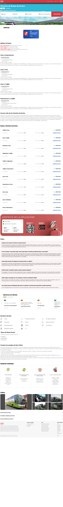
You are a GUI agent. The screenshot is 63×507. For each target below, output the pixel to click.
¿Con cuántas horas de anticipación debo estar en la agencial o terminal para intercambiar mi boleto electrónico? (26, 285)
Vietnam (58, 428)
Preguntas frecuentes (45, 429)
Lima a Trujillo (5, 137)
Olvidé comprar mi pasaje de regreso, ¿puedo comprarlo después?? (16, 270)
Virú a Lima (5, 192)
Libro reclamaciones (44, 427)
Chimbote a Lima (6, 145)
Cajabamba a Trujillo (7, 153)
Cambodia (59, 429)
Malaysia (58, 427)
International (59, 433)
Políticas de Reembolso (45, 428)
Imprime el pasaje (49, 1)
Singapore (59, 426)
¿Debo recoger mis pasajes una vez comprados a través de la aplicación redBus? (19, 277)
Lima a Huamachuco (7, 207)
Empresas (28, 426)
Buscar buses (57, 14)
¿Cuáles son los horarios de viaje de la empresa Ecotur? (14, 242)
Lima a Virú (5, 176)
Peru (58, 432)
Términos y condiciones (45, 423)
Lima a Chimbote (6, 199)
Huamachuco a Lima (7, 184)
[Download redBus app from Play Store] (42, 226)
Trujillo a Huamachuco (7, 168)
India (58, 423)
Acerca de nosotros (30, 423)
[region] (31, 34)
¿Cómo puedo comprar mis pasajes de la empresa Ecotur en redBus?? (17, 261)
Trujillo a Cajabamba (7, 161)
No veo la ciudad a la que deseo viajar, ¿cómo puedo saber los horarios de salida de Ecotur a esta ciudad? (25, 251)
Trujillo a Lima (5, 130)
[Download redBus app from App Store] (42, 229)
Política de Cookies (44, 426)
